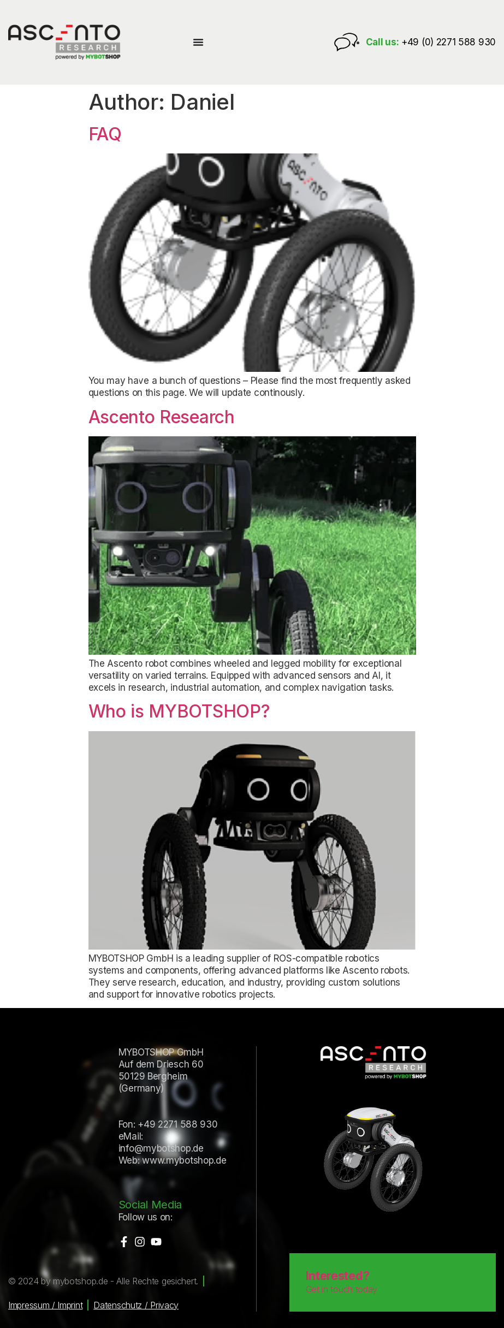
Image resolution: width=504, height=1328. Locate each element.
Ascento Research (161, 417)
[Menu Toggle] (198, 42)
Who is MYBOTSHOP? (179, 711)
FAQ (105, 134)
